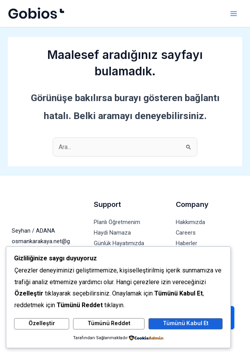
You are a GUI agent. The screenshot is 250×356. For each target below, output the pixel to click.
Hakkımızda (190, 222)
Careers (186, 232)
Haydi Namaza (112, 232)
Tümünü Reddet (109, 323)
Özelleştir (42, 323)
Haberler (186, 243)
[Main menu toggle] (233, 13)
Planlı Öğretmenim (117, 222)
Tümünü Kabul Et (186, 323)
